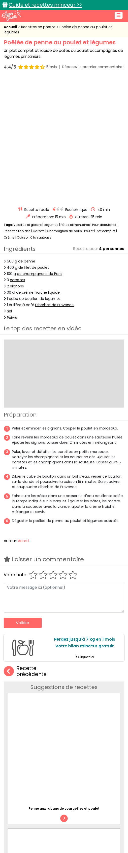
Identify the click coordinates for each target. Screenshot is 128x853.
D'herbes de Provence (54, 181)
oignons (17, 162)
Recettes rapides (17, 107)
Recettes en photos (39, 26)
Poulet (89, 107)
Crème (9, 114)
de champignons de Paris (39, 150)
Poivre (12, 193)
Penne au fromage (81, 638)
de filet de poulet (33, 143)
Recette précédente (25, 548)
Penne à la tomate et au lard (89, 685)
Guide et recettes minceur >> (45, 4)
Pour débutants (104, 101)
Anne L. (24, 417)
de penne (26, 137)
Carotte (39, 107)
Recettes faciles (30, 846)
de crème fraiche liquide (38, 168)
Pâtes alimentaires (75, 101)
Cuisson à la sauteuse (34, 114)
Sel (9, 187)
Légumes (51, 101)
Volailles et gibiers (27, 101)
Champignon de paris (64, 107)
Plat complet (105, 107)
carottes (17, 156)
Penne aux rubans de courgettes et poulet (64, 605)
